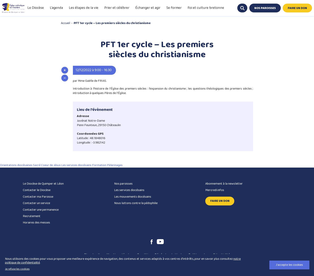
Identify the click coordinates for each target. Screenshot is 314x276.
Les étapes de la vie (83, 8)
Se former (174, 8)
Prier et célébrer (116, 8)
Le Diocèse (35, 8)
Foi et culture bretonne (206, 8)
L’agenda (56, 8)
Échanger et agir (147, 8)
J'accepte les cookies (289, 264)
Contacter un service (36, 203)
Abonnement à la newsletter (224, 183)
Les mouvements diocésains (132, 196)
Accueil (65, 23)
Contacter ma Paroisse (38, 196)
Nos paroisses (123, 183)
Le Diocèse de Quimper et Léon (43, 183)
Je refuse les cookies (17, 269)
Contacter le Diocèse (36, 190)
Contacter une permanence (41, 209)
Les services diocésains (129, 190)
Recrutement (31, 216)
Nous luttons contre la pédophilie (136, 203)
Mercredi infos (214, 190)
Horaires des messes (36, 222)
